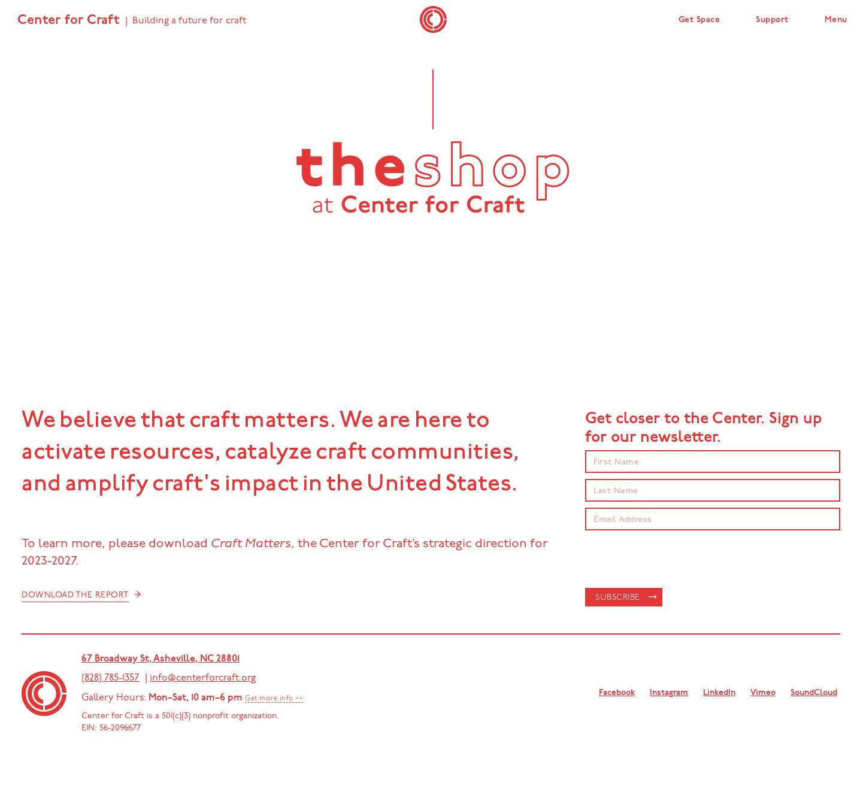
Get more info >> (274, 699)
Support (772, 20)
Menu (836, 20)
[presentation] (676, 559)
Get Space (699, 20)
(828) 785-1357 (110, 678)
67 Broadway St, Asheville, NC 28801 (160, 659)
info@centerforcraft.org (203, 678)
